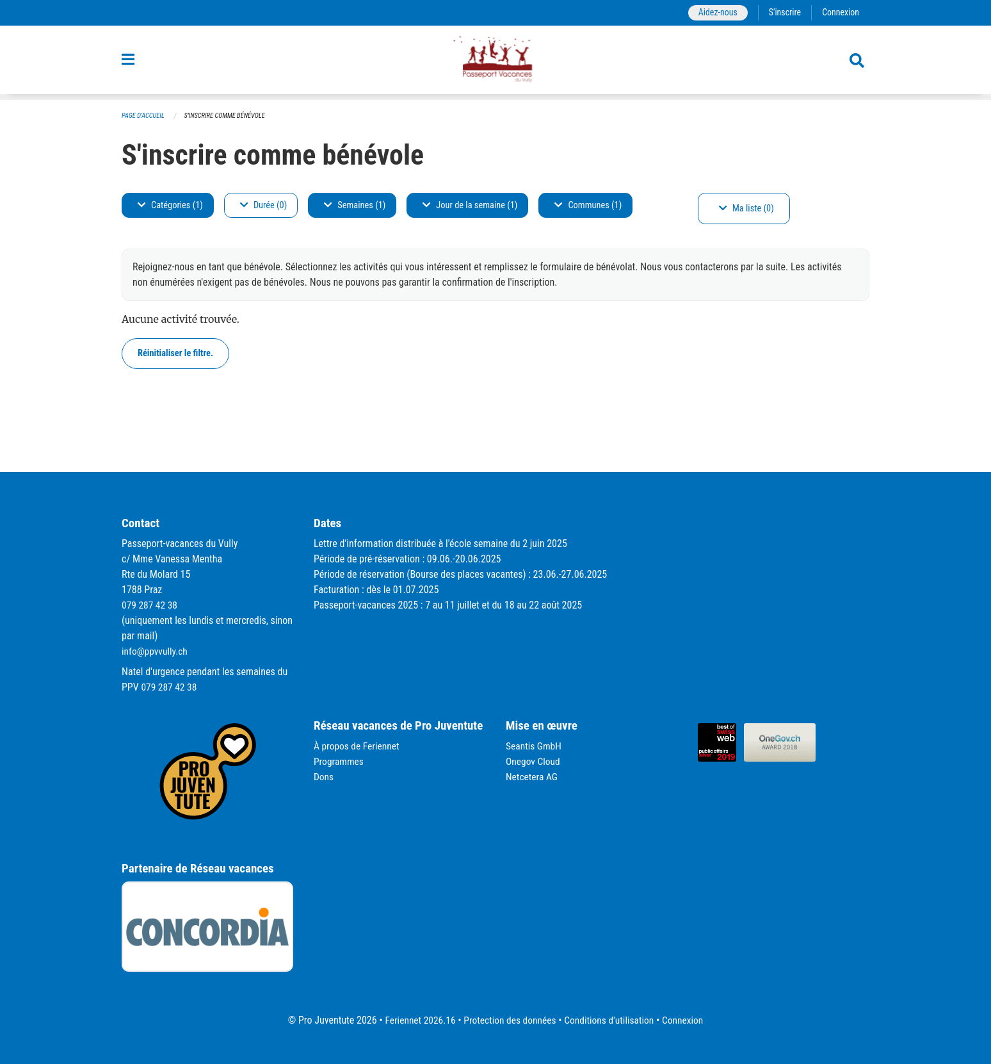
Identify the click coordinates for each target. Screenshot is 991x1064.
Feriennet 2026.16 (416, 1020)
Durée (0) (263, 205)
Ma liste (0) (746, 208)
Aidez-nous (715, 12)
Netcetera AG (533, 777)
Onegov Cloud (534, 761)
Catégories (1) (170, 205)
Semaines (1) (354, 205)
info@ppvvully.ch (155, 651)
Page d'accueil (144, 115)
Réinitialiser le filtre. (175, 353)
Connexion (840, 12)
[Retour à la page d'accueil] (495, 63)
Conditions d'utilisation (611, 1020)
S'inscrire (783, 12)
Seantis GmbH (534, 746)
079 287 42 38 (150, 605)
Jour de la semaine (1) (470, 205)
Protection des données (508, 1020)
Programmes (340, 761)
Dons (324, 777)
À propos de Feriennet (358, 746)
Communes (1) (588, 205)
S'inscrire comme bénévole (228, 115)
